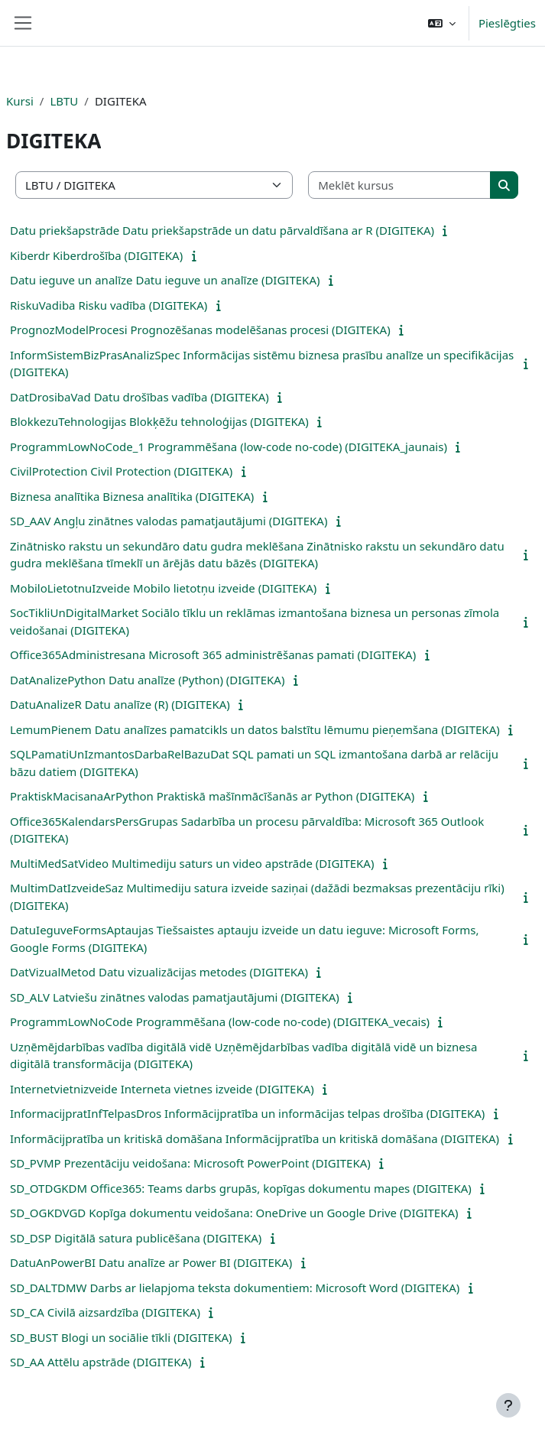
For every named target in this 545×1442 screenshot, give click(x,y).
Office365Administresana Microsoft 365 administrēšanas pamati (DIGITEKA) (213, 654)
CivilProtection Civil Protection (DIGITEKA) (121, 471)
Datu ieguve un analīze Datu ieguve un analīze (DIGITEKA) (165, 279)
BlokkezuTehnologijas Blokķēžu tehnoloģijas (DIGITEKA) (159, 421)
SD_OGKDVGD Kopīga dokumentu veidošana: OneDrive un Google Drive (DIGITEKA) (234, 1212)
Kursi (20, 101)
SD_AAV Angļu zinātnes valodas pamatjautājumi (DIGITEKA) (168, 520)
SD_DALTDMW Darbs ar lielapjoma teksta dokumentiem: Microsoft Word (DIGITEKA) (234, 1287)
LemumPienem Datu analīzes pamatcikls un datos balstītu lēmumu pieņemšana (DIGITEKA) (255, 729)
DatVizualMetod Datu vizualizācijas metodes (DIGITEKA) (159, 971)
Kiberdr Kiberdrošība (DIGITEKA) (96, 255)
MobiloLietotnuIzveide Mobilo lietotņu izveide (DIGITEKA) (163, 588)
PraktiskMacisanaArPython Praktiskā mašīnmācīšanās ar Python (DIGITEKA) (212, 796)
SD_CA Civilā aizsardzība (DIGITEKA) (105, 1312)
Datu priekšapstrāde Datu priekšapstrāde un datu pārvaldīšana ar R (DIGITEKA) (222, 230)
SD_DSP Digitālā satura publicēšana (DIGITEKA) (135, 1238)
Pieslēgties (507, 23)
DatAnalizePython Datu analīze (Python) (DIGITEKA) (147, 679)
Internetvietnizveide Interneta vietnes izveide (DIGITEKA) (162, 1088)
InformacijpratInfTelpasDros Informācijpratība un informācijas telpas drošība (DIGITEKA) (247, 1113)
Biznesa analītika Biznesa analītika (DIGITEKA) (132, 496)
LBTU (64, 101)
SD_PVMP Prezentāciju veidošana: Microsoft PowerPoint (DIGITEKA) (190, 1163)
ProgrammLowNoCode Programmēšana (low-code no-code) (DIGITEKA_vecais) (220, 1021)
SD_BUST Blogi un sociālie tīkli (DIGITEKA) (121, 1337)
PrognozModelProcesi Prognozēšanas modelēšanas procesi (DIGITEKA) (200, 329)
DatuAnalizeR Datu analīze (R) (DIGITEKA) (120, 704)
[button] (442, 23)
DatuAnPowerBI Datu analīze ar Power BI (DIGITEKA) (151, 1262)
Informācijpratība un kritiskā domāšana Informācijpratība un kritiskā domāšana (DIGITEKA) (254, 1138)
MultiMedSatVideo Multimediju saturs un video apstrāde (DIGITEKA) (192, 863)
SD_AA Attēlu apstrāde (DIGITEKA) (101, 1361)
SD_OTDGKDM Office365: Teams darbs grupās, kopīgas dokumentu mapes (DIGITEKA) (241, 1188)
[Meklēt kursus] (399, 185)
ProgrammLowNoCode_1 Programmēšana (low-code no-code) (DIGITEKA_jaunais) (228, 446)
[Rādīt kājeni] (508, 1405)
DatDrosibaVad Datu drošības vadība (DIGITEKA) (139, 396)
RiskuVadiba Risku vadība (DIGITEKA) (108, 305)
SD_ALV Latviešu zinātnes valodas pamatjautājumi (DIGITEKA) (174, 997)
